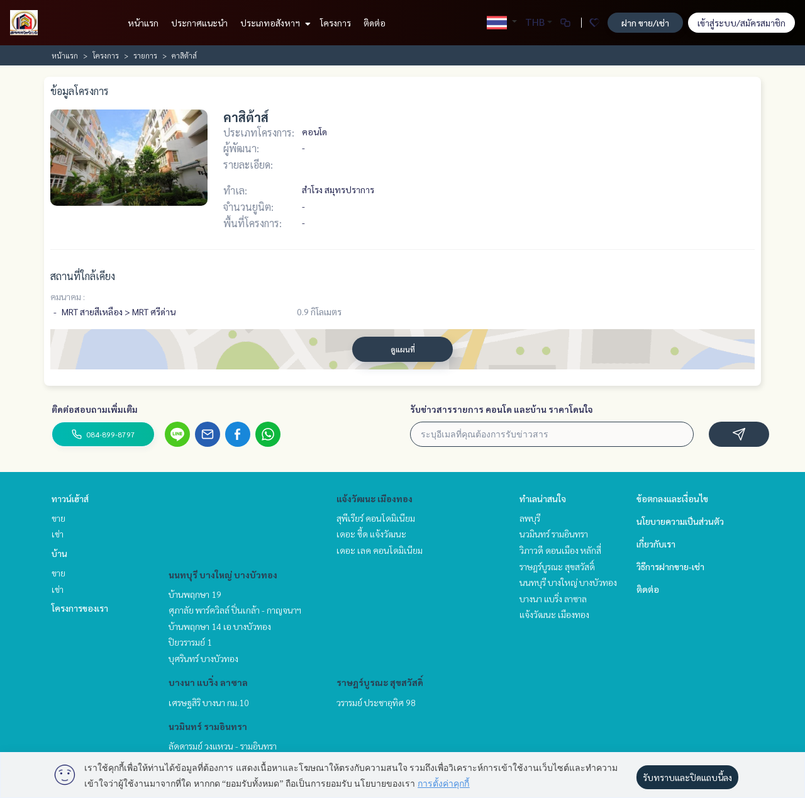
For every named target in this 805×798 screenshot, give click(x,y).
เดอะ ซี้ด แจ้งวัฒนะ (371, 533)
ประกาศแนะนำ (199, 22)
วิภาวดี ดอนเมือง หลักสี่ (560, 550)
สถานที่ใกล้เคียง (82, 276)
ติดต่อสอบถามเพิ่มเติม (95, 409)
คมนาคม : (67, 296)
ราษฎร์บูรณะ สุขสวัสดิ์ (379, 682)
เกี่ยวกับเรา (655, 543)
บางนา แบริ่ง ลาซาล (208, 682)
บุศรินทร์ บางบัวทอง (203, 658)
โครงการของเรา (80, 608)
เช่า (58, 533)
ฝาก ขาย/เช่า (645, 22)
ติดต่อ (375, 22)
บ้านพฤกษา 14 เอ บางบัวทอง (220, 626)
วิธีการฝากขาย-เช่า (670, 566)
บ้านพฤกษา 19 (195, 594)
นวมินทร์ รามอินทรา (208, 726)
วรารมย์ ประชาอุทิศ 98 (376, 702)
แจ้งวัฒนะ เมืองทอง (374, 498)
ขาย (58, 518)
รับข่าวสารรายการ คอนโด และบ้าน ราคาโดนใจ (501, 409)
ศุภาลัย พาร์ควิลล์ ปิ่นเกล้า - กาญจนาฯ (235, 609)
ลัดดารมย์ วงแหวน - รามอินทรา (223, 745)
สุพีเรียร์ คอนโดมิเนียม (375, 518)
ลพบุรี (529, 518)
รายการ (145, 55)
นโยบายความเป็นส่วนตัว (680, 521)
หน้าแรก (143, 22)
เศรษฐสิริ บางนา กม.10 (209, 702)
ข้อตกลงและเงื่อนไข (672, 498)
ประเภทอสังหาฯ (274, 22)
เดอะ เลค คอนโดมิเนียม (379, 550)
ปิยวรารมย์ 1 (190, 642)
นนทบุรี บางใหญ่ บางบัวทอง (223, 574)
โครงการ (335, 22)
